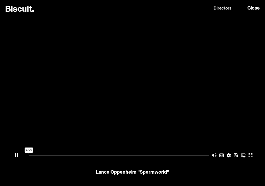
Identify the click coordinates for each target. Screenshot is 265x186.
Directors (222, 8)
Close (253, 8)
